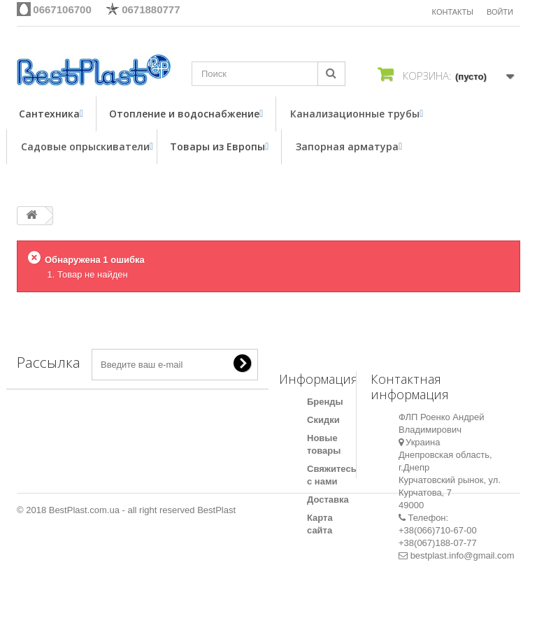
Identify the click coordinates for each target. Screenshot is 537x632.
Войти (500, 12)
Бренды (325, 401)
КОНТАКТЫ (452, 12)
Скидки (323, 420)
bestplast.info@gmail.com (462, 555)
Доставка (328, 499)
